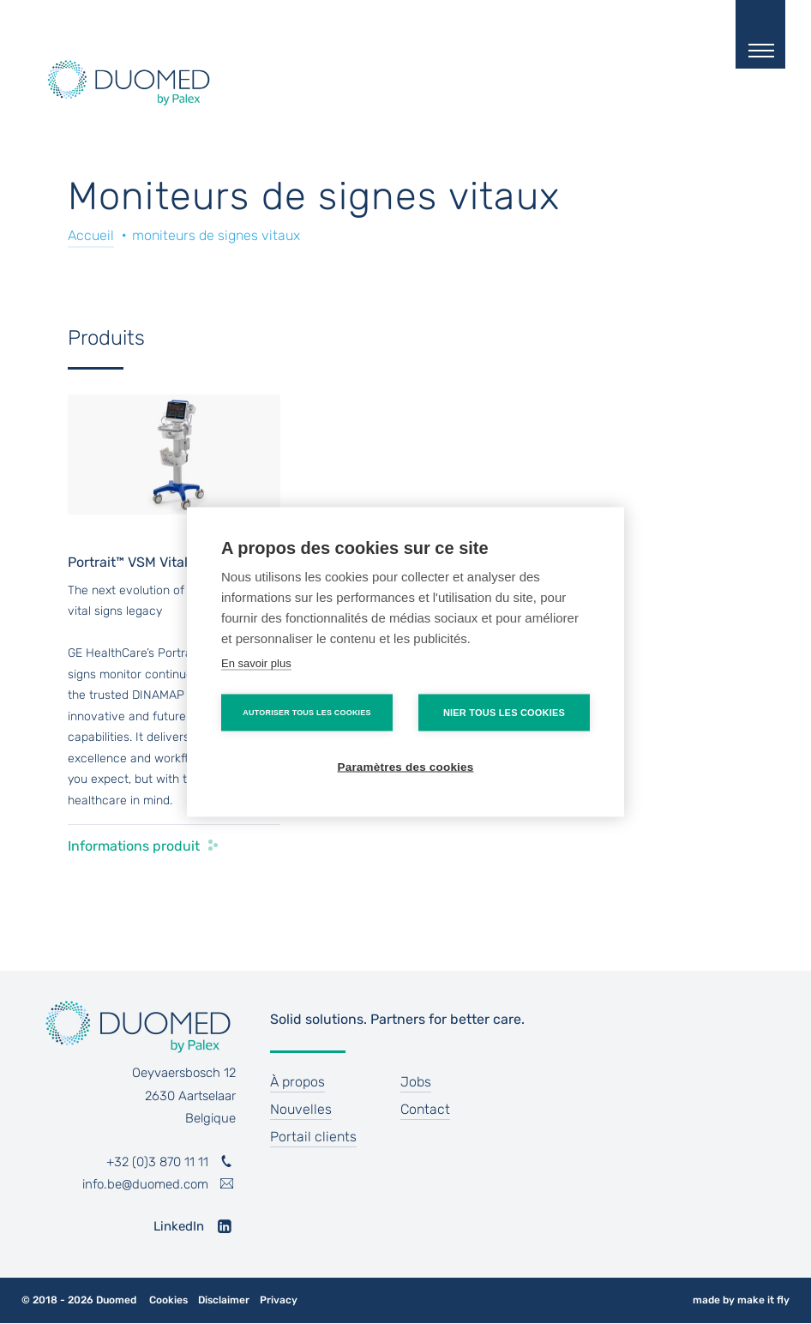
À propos (297, 1082)
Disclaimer (223, 1300)
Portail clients (313, 1136)
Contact (425, 1109)
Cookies (168, 1300)
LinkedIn (178, 1226)
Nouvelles (301, 1109)
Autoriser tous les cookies (306, 712)
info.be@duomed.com (145, 1184)
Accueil (91, 235)
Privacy (278, 1300)
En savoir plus (256, 663)
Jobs (415, 1082)
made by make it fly (741, 1300)
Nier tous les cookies (504, 712)
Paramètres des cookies (406, 767)
